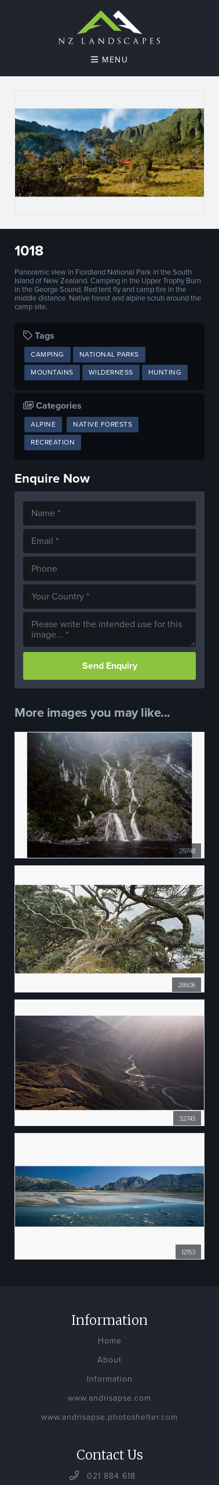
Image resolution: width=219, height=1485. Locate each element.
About (109, 1360)
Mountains (52, 372)
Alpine (43, 424)
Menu (109, 60)
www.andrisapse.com (109, 1398)
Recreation (53, 442)
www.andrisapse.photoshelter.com (109, 1417)
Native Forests (102, 424)
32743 (187, 1118)
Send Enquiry (109, 666)
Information (110, 1379)
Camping (47, 354)
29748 (187, 851)
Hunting (165, 372)
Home (110, 1341)
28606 (186, 985)
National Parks (109, 354)
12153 (188, 1252)
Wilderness (111, 372)
